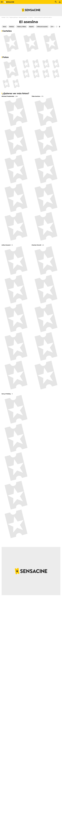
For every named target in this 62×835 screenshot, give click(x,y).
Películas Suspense (23, 17)
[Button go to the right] (59, 27)
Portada (3, 17)
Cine (7, 17)
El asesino (30, 17)
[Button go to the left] (57, 27)
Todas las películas (13, 17)
